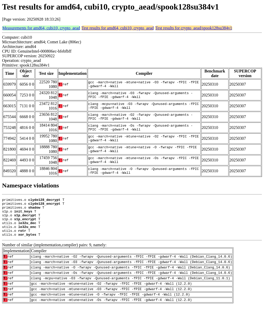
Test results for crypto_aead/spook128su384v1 (193, 28)
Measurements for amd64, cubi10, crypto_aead (41, 28)
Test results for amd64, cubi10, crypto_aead (117, 28)
